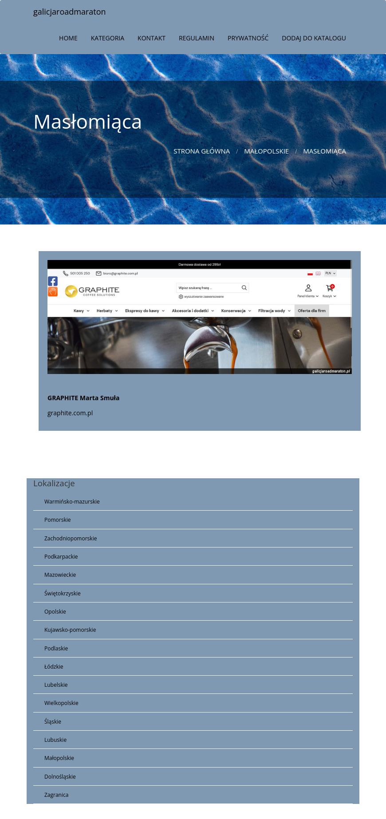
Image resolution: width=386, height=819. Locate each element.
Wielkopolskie (61, 703)
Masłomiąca (324, 150)
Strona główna (201, 150)
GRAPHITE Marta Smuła (83, 398)
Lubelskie (56, 685)
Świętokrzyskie (62, 593)
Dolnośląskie (60, 776)
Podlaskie (56, 648)
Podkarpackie (61, 556)
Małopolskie (266, 150)
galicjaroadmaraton (69, 11)
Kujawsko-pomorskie (70, 630)
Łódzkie (53, 666)
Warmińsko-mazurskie (72, 501)
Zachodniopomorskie (70, 538)
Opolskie (55, 611)
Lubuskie (55, 740)
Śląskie (52, 721)
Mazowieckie (60, 575)
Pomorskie (57, 520)
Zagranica (56, 795)
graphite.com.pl (70, 413)
